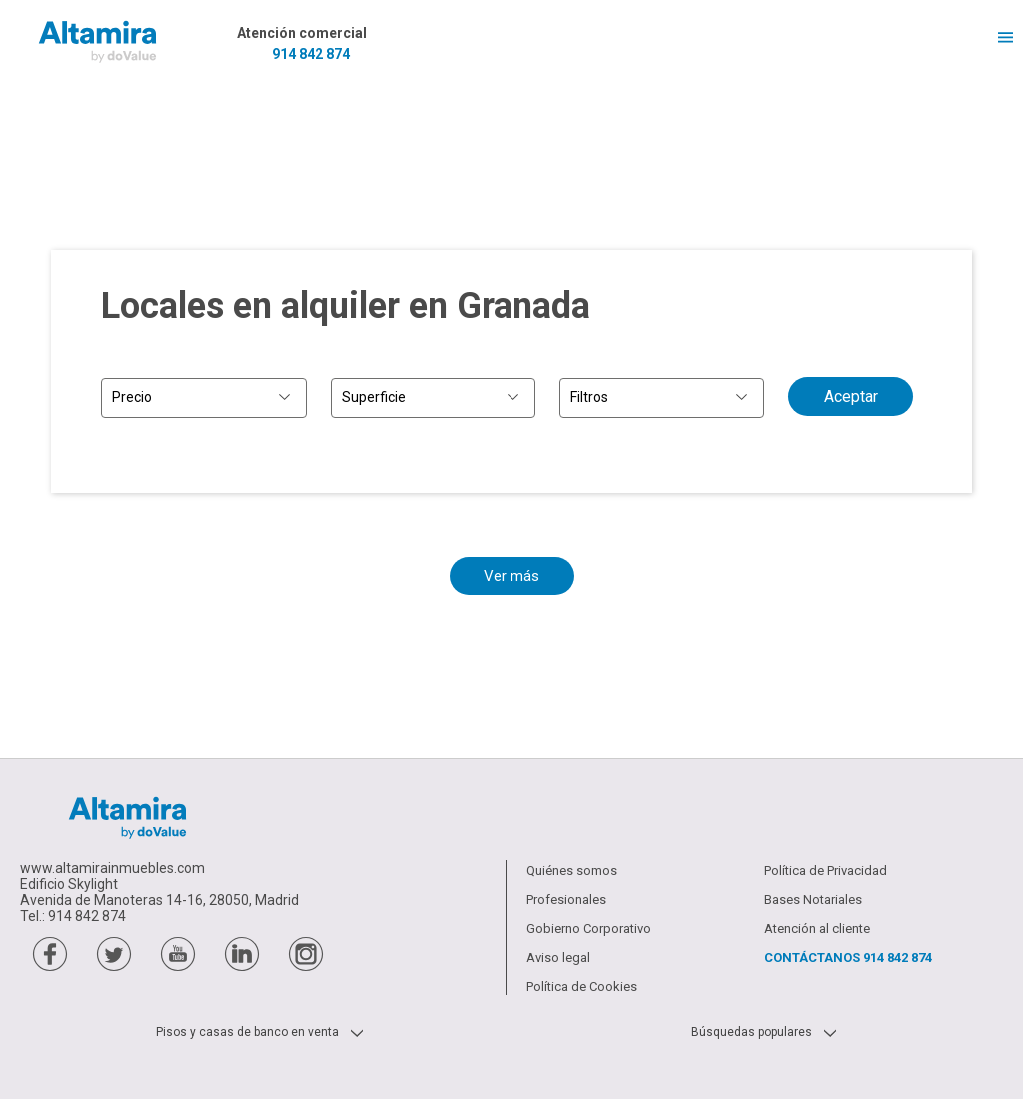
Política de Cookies (581, 986)
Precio (132, 397)
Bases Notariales (813, 899)
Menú (997, 37)
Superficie (374, 397)
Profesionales (566, 899)
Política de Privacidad (825, 870)
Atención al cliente (817, 928)
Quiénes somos (571, 870)
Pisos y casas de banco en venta (247, 1032)
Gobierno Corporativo (588, 928)
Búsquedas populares (751, 1032)
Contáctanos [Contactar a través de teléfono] (848, 957)
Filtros (589, 397)
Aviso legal (558, 957)
